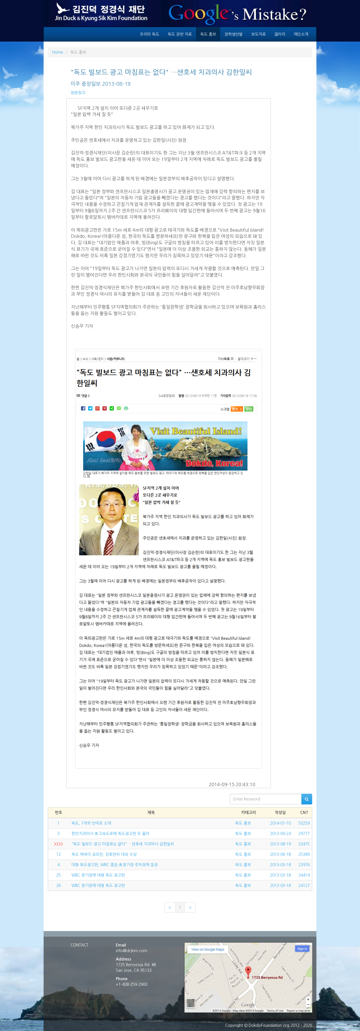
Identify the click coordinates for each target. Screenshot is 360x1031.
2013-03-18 (280, 865)
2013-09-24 (280, 834)
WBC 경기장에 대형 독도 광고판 (98, 875)
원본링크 (78, 93)
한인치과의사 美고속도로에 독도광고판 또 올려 (110, 834)
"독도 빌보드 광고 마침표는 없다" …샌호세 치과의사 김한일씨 (122, 844)
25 (58, 875)
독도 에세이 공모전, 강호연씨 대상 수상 (104, 854)
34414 (304, 875)
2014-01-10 (280, 823)
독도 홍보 (208, 34)
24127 (304, 886)
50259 (304, 823)
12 (58, 854)
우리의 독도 (149, 34)
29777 (304, 834)
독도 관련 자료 (180, 34)
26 (58, 886)
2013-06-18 (280, 854)
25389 (304, 854)
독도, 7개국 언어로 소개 (91, 823)
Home (57, 52)
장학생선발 (233, 34)
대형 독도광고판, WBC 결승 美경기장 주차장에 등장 (114, 865)
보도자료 (258, 34)
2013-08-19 (280, 844)
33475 (304, 844)
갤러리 (279, 34)
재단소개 (301, 34)
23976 (304, 865)
